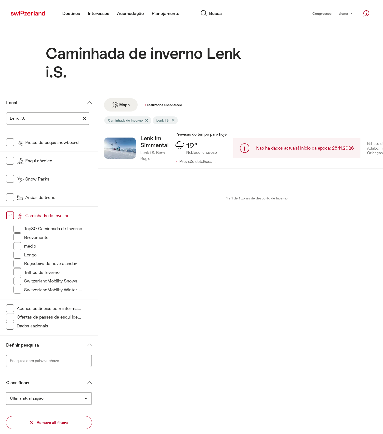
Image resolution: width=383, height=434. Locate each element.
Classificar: (17, 382)
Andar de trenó (36, 197)
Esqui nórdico (34, 160)
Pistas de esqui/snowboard (48, 142)
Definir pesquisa (22, 345)
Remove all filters (49, 422)
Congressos (321, 13)
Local (11, 102)
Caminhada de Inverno (43, 215)
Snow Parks (33, 179)
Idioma (345, 13)
